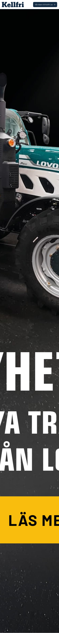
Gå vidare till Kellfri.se (45, 4)
